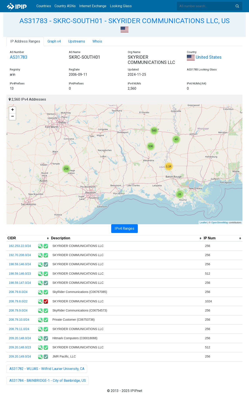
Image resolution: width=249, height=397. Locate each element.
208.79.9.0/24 (18, 310)
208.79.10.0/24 (19, 319)
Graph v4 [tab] (54, 41)
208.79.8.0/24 (18, 292)
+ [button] (12, 110)
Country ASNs (65, 6)
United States (204, 57)
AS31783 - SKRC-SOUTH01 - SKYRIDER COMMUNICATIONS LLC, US (124, 21)
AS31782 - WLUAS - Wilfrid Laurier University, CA (46, 369)
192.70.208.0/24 (20, 255)
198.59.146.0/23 (20, 273)
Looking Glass (121, 6)
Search (237, 6)
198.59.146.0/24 (20, 264)
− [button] (12, 116)
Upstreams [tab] (76, 41)
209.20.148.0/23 (20, 347)
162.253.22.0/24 (20, 246)
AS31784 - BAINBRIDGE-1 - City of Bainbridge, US (47, 380)
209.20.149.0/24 (20, 356)
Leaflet (203, 222)
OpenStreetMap (219, 222)
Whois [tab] (97, 41)
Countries (43, 6)
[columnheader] (28, 238)
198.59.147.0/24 (20, 282)
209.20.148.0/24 (20, 338)
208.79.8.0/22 (18, 301)
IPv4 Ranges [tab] (124, 228)
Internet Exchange (92, 6)
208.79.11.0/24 (19, 329)
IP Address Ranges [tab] (25, 41)
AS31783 (18, 57)
